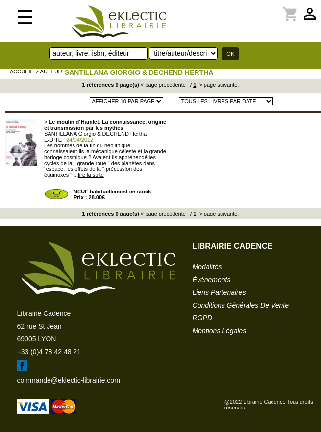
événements (212, 280)
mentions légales (220, 331)
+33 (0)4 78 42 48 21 (49, 352)
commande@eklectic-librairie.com (68, 380)
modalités (207, 267)
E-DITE (53, 140)
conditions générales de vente (241, 305)
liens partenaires (219, 292)
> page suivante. (218, 85)
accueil (21, 71)
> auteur (49, 71)
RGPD (202, 318)
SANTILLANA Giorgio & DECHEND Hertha (139, 72)
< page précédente (163, 85)
